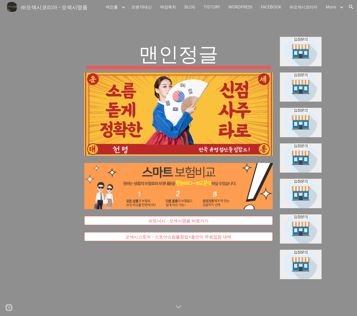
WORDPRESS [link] (240, 7)
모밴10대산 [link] (141, 7)
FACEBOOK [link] (271, 7)
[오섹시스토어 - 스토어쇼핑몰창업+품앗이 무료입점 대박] (178, 236)
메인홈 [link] (112, 7)
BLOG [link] (189, 7)
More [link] (331, 7)
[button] (351, 7)
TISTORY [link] (212, 7)
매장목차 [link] (168, 7)
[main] (178, 54)
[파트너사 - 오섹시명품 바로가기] (178, 221)
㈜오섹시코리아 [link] (303, 7)
